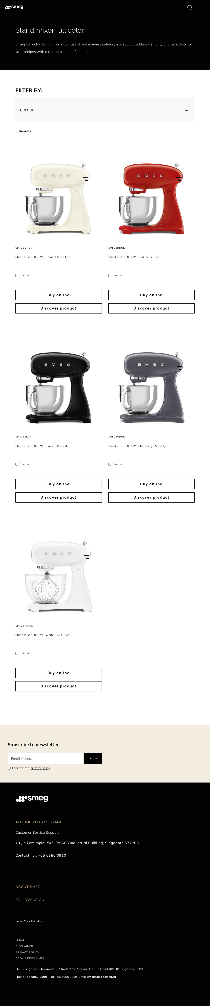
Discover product (58, 308)
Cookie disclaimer (30, 958)
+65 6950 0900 (36, 976)
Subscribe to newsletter (33, 744)
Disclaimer (24, 946)
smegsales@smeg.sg (101, 976)
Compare (25, 275)
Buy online (58, 295)
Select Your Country (28, 921)
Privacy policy (27, 952)
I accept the (31, 768)
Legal (20, 940)
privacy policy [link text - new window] (40, 768)
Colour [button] (27, 110)
